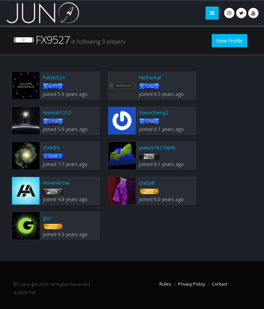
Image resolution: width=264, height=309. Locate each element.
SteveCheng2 (153, 112)
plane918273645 (157, 147)
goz (47, 217)
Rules (165, 284)
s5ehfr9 (51, 147)
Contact (219, 284)
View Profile (229, 40)
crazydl (146, 182)
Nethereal (150, 77)
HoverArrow (56, 182)
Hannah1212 (57, 112)
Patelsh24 (54, 77)
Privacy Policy (191, 284)
